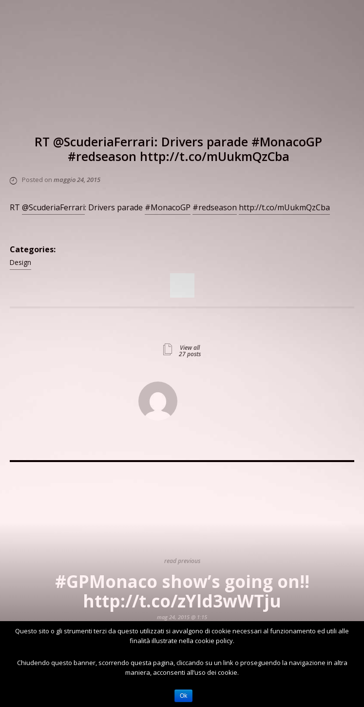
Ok (183, 695)
